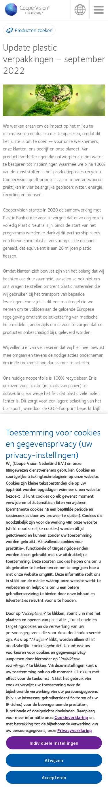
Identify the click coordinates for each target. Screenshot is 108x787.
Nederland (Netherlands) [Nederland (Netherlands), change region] (80, 9)
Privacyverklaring (74, 732)
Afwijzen (54, 762)
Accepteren (54, 779)
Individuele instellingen (54, 745)
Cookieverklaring (71, 719)
